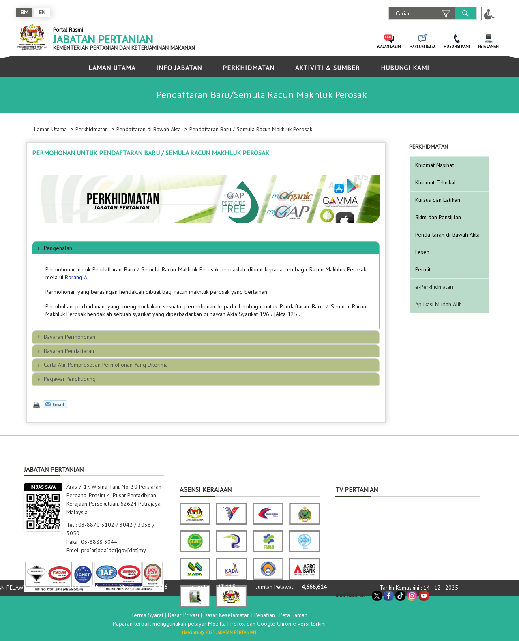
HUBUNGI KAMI (457, 46)
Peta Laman (293, 615)
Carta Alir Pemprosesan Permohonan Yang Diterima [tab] (101, 364)
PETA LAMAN (488, 46)
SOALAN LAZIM (389, 46)
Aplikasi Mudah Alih (438, 304)
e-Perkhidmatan (434, 287)
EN (42, 12)
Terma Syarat (147, 615)
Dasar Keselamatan (227, 615)
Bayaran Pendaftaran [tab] (64, 351)
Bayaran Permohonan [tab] (65, 336)
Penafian (264, 615)
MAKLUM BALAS (422, 47)
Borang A (76, 277)
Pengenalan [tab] (53, 248)
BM (24, 12)
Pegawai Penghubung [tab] (65, 378)
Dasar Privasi (183, 615)
